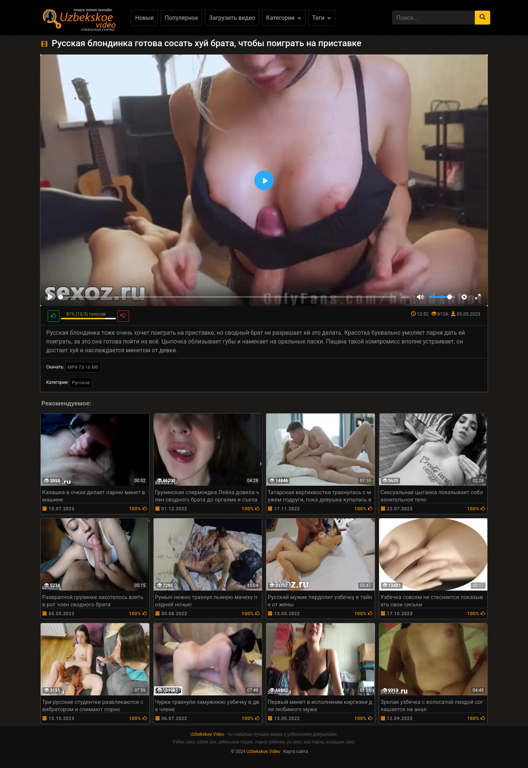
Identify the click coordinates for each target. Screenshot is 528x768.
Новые (144, 17)
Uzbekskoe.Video (207, 734)
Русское (81, 382)
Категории (283, 17)
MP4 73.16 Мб (83, 367)
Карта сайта (295, 751)
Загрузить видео (232, 17)
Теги (321, 17)
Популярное (181, 17)
